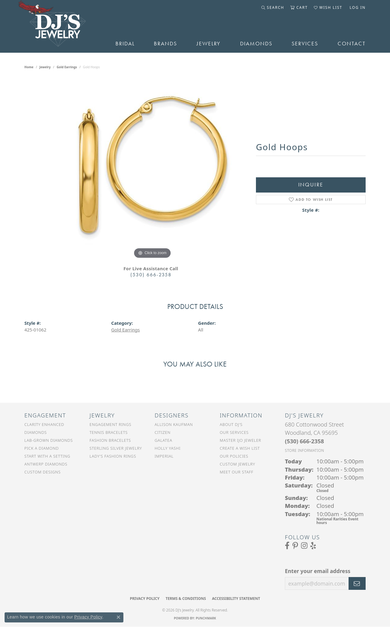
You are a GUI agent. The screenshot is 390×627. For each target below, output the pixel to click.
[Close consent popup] (118, 617)
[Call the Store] (304, 441)
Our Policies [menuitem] (234, 456)
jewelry (45, 67)
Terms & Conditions (185, 598)
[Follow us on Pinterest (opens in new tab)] (295, 545)
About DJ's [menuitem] (231, 424)
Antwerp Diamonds (45, 464)
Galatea (163, 440)
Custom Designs (42, 472)
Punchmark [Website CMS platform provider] (206, 618)
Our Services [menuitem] (234, 432)
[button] (272, 7)
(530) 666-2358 (151, 274)
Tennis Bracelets (109, 432)
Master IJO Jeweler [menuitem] (240, 440)
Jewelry (209, 43)
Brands (165, 43)
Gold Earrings (67, 67)
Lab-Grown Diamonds (48, 440)
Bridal (125, 43)
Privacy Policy (144, 598)
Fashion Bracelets (110, 440)
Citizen (163, 432)
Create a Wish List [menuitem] (240, 448)
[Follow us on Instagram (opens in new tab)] (304, 545)
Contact (352, 43)
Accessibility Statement (236, 598)
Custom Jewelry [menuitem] (237, 464)
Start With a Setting (47, 456)
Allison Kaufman (174, 424)
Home (29, 67)
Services (305, 43)
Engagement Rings (110, 424)
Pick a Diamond (41, 448)
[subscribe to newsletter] (357, 583)
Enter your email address (317, 571)
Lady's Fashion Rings (113, 456)
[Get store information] (304, 450)
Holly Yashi (168, 448)
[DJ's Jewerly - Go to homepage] (60, 26)
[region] (152, 168)
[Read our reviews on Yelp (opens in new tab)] (313, 545)
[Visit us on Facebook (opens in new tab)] (287, 545)
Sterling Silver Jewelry (116, 448)
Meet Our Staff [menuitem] (236, 472)
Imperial (164, 456)
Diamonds (256, 43)
